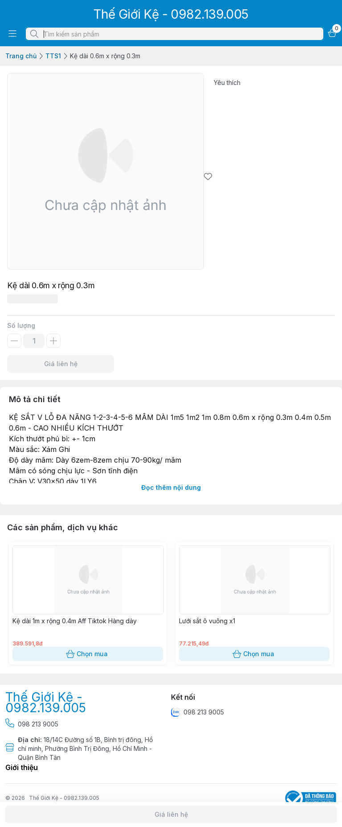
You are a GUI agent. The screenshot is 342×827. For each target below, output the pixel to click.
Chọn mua (87, 654)
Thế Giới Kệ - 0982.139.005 (64, 798)
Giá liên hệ (60, 364)
